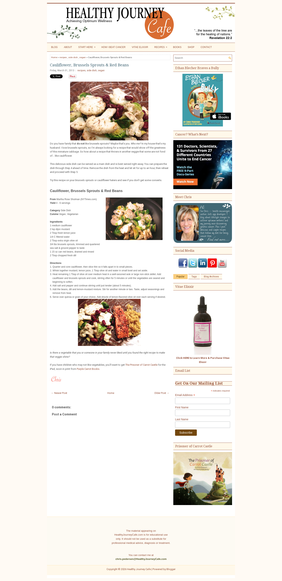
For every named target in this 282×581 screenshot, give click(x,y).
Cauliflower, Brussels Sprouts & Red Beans (89, 65)
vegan (82, 57)
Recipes (162, 46)
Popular (180, 276)
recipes (63, 57)
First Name (181, 407)
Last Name (181, 419)
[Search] (201, 57)
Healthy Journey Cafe (139, 569)
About (68, 47)
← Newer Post (59, 393)
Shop (191, 47)
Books (177, 47)
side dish (73, 57)
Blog (54, 47)
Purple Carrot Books (88, 368)
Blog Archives (211, 276)
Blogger (170, 569)
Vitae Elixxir (140, 47)
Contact (206, 47)
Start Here (88, 46)
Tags (194, 276)
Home (54, 57)
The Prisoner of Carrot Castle (141, 364)
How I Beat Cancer (113, 47)
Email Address (185, 395)
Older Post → (161, 393)
